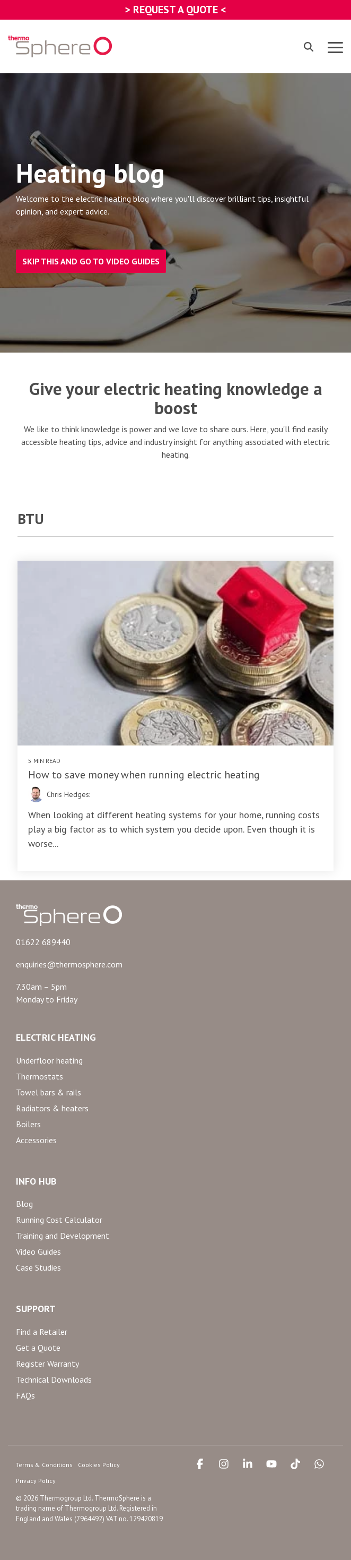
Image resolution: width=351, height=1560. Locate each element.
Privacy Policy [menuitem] (36, 1481)
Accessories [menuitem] (36, 1140)
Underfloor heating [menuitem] (49, 1060)
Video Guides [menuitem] (38, 1251)
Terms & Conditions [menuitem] (44, 1465)
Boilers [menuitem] (28, 1124)
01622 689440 (43, 942)
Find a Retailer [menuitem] (41, 1331)
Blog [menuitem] (24, 1203)
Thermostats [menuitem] (39, 1076)
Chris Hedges (68, 794)
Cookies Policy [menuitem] (99, 1465)
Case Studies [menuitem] (38, 1267)
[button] (335, 47)
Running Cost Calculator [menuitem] (59, 1219)
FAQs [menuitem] (25, 1395)
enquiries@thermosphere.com (69, 964)
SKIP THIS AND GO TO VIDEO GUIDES (91, 261)
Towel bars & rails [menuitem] (48, 1092)
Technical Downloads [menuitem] (54, 1379)
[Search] (308, 46)
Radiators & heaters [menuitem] (52, 1108)
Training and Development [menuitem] (62, 1235)
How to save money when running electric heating (144, 775)
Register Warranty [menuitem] (47, 1363)
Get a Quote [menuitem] (38, 1347)
